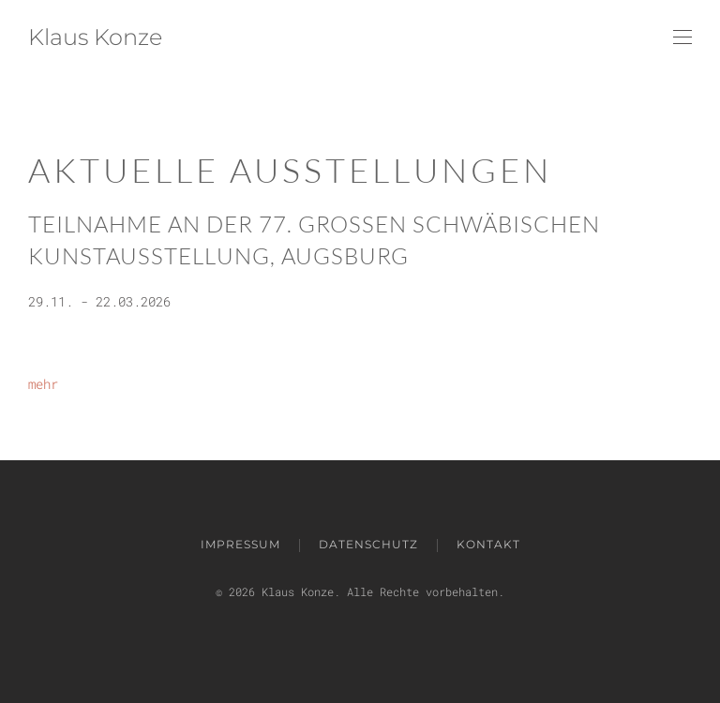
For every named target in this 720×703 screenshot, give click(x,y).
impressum (240, 544)
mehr (43, 384)
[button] (682, 37)
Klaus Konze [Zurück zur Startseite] (95, 37)
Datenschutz (368, 544)
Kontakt (488, 544)
